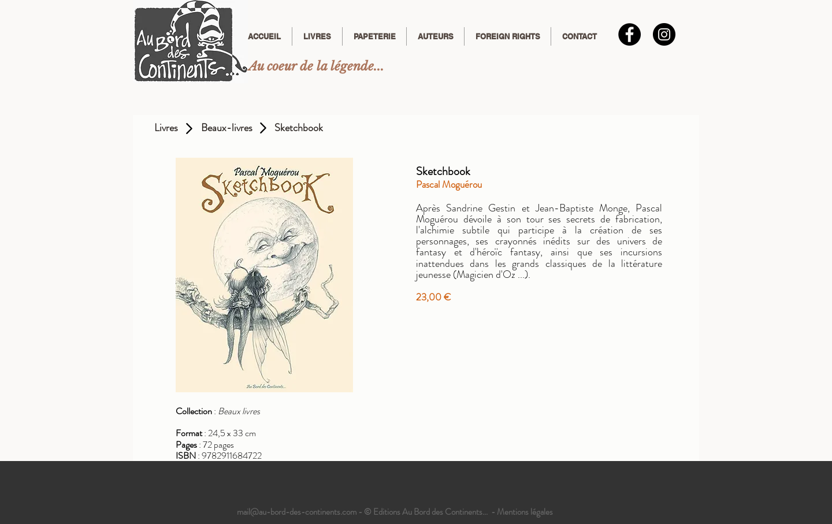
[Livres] (166, 128)
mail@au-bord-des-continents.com (296, 512)
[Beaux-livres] (226, 128)
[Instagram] (664, 34)
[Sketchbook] (298, 128)
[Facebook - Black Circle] (629, 34)
